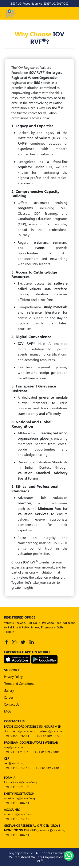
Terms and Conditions (19, 683)
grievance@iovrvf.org (50, 830)
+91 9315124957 (16, 752)
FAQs (7, 711)
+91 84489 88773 (49, 736)
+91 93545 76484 (16, 736)
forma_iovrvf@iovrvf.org (20, 782)
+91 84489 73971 (16, 819)
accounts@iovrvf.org (18, 814)
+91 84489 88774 (16, 803)
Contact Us (11, 704)
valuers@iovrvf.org (52, 731)
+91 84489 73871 (16, 768)
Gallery (9, 690)
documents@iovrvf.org (19, 731)
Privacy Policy (13, 676)
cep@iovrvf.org (14, 763)
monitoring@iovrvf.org (19, 798)
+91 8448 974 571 (17, 787)
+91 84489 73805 (47, 752)
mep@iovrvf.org (15, 747)
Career (8, 697)
